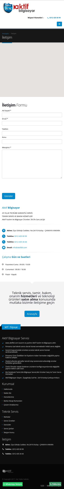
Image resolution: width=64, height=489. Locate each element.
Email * (5, 119)
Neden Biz (7, 393)
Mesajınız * (6, 147)
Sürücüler (7, 425)
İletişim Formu (9, 432)
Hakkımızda (8, 389)
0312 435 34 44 (20, 242)
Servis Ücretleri (9, 421)
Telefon (5, 129)
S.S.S (42, 486)
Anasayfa (5, 33)
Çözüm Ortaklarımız (11, 405)
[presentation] (22, 185)
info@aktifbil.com (20, 247)
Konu (4, 137)
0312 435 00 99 (54, 18)
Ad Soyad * (6, 110)
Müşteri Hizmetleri (36, 18)
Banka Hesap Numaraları (13, 401)
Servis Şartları (9, 428)
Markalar (7, 417)
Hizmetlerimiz (9, 397)
